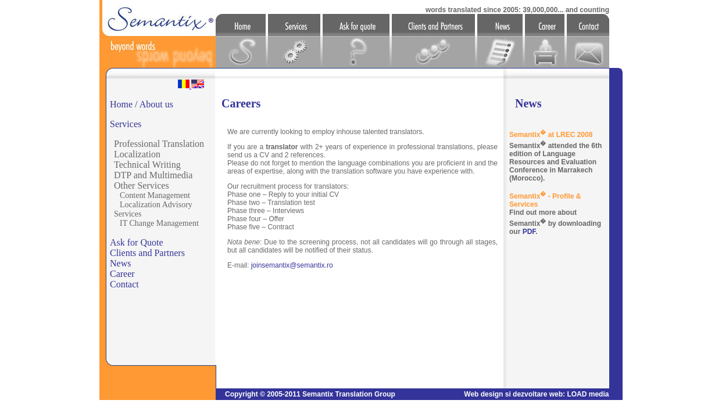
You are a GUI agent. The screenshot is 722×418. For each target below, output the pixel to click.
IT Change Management (159, 223)
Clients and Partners (147, 253)
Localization (137, 154)
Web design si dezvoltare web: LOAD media (536, 394)
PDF (529, 232)
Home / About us (141, 104)
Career (122, 274)
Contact (124, 284)
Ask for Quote (136, 242)
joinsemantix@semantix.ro (292, 265)
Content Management (155, 195)
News (120, 263)
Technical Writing (147, 165)
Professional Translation (159, 144)
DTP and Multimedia (153, 175)
